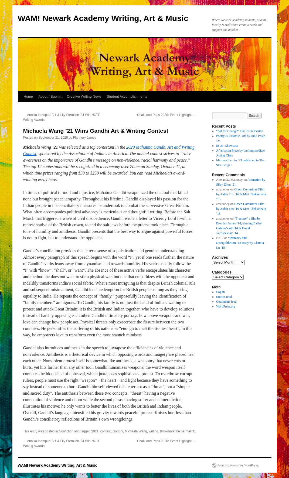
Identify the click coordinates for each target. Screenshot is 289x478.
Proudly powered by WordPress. (238, 465)
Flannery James (84, 137)
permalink (188, 431)
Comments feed (226, 301)
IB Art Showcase (227, 146)
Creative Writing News (84, 96)
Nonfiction (66, 431)
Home (28, 96)
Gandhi (118, 431)
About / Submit (49, 96)
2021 (94, 431)
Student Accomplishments (127, 96)
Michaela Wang (136, 431)
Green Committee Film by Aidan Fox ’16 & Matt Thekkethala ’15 (241, 194)
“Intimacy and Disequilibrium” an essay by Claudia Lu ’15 (240, 243)
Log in (220, 292)
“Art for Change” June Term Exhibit (239, 131)
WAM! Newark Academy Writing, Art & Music (103, 18)
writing (153, 431)
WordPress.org (225, 306)
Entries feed (224, 297)
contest (105, 431)
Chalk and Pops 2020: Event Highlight (166, 115)
